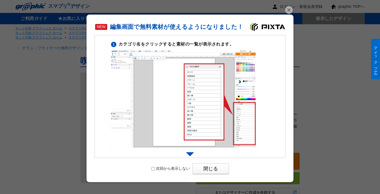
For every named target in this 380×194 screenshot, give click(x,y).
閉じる (210, 168)
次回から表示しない (170, 168)
